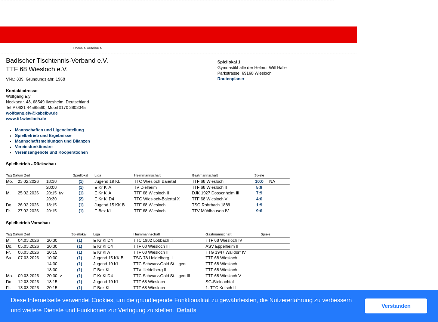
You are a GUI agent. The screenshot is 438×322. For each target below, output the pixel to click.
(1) (81, 181)
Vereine (93, 48)
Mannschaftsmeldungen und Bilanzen (52, 141)
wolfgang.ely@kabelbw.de (32, 113)
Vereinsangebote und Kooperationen (51, 152)
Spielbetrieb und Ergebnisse (43, 135)
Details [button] (186, 310)
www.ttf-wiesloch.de (26, 118)
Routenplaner (231, 78)
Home (78, 48)
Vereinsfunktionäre (34, 146)
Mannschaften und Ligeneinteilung (49, 130)
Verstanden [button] (396, 306)
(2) (81, 199)
